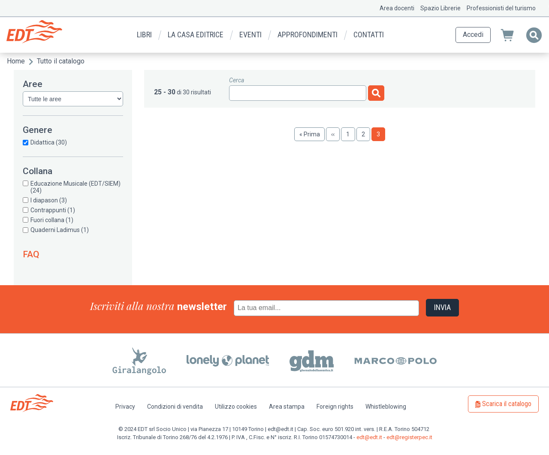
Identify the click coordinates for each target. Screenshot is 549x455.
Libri (144, 34)
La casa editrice (195, 34)
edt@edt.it (369, 437)
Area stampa (287, 406)
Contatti (368, 34)
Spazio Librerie (440, 8)
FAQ (31, 254)
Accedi (473, 34)
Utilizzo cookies (236, 406)
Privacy (125, 406)
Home (16, 61)
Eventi (250, 34)
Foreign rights (335, 406)
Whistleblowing (385, 406)
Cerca (236, 80)
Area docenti (397, 8)
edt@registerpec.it (409, 437)
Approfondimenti (308, 34)
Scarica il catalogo (506, 404)
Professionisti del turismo (501, 8)
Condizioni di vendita (175, 406)
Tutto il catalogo (60, 61)
